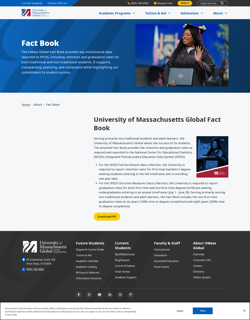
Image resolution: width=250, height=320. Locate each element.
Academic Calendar (87, 261)
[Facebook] (78, 294)
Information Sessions (89, 278)
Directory (198, 271)
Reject (180, 310)
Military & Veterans (87, 272)
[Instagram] (120, 294)
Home (26, 104)
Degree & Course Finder (90, 249)
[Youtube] (99, 294)
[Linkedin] (110, 294)
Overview (198, 254)
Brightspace (122, 260)
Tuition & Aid (84, 255)
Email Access (122, 271)
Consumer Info (202, 260)
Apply (185, 3)
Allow (203, 310)
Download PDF (107, 216)
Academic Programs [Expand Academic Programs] (118, 13)
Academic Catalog (86, 267)
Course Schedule (125, 266)
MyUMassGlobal (125, 254)
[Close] (244, 310)
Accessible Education (166, 261)
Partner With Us (57, 3)
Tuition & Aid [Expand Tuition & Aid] (159, 13)
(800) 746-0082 (35, 269)
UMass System (202, 277)
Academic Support (125, 277)
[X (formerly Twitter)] (89, 294)
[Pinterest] (130, 294)
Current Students (32, 3)
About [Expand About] (220, 13)
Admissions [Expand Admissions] (192, 13)
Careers (197, 266)
